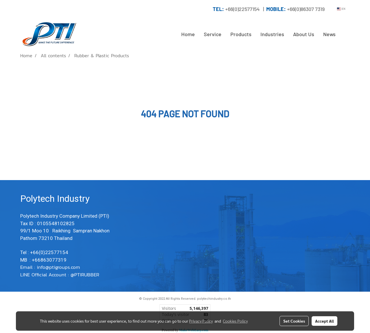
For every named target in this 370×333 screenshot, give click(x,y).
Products (240, 34)
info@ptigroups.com (59, 267)
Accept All (324, 320)
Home (188, 34)
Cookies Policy (235, 320)
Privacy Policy (201, 320)
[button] (345, 34)
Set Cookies (294, 320)
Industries (272, 34)
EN (341, 8)
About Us (303, 34)
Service (212, 34)
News (329, 34)
